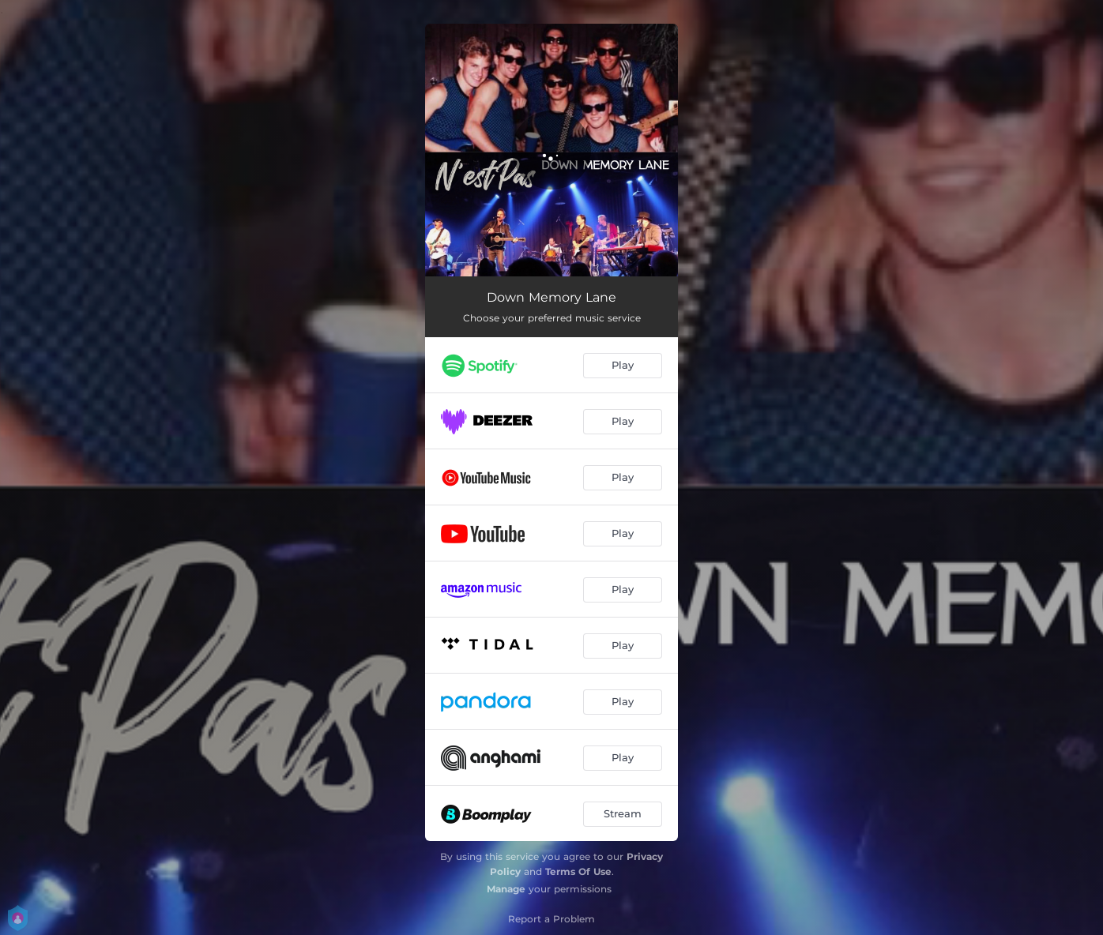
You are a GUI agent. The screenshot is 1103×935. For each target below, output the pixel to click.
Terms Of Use (578, 871)
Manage (506, 889)
